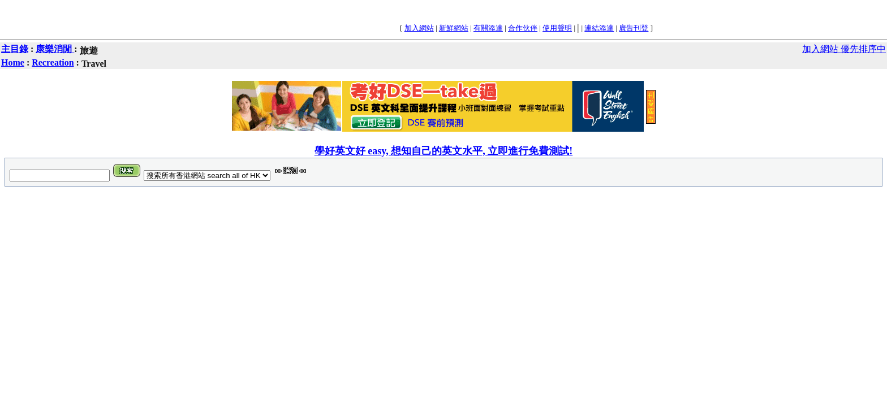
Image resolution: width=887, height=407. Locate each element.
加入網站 (419, 28)
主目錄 (14, 49)
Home (12, 62)
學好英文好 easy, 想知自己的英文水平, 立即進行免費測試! (444, 151)
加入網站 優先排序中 (844, 49)
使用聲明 (557, 28)
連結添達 (599, 28)
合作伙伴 (522, 28)
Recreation (53, 62)
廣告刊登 (633, 28)
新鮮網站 (453, 28)
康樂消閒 (55, 49)
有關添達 (488, 28)
